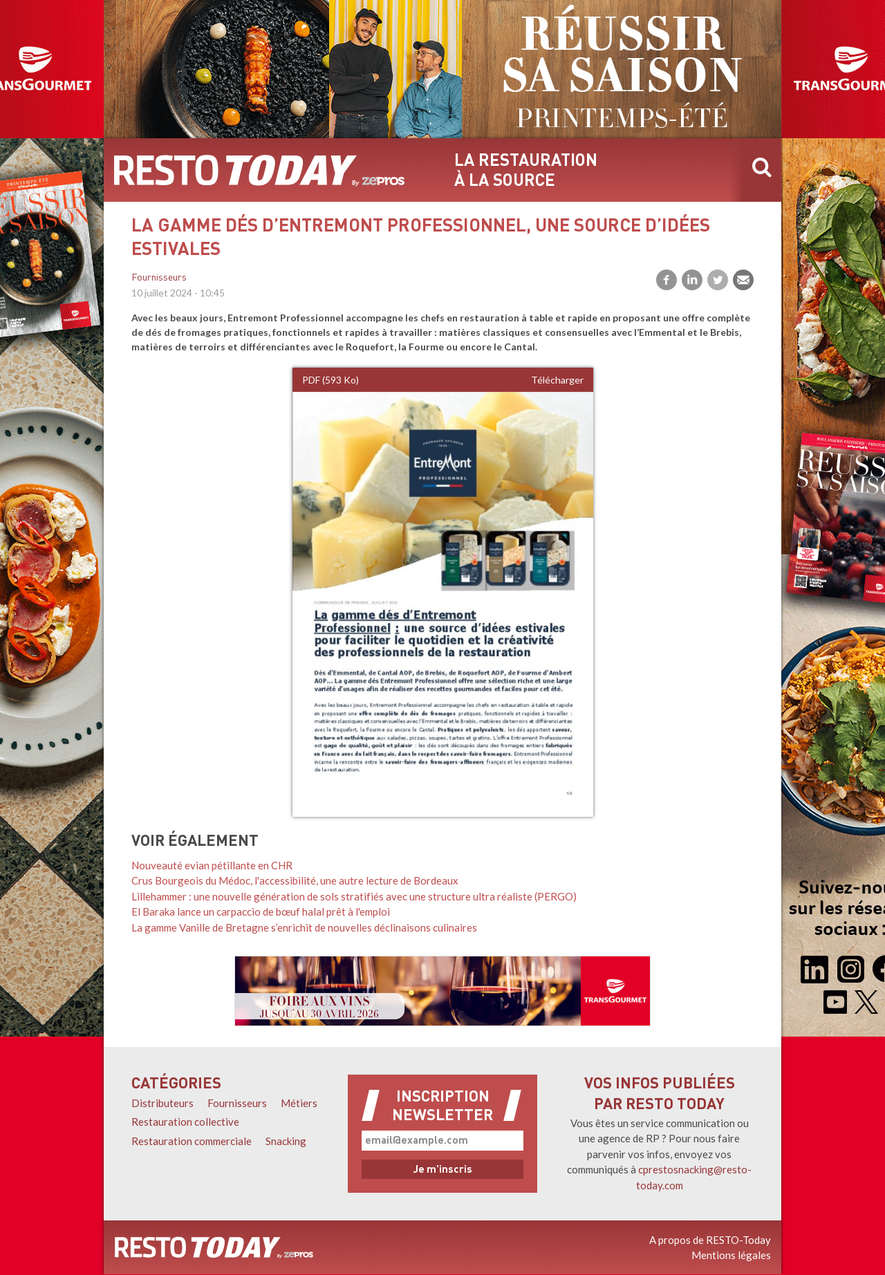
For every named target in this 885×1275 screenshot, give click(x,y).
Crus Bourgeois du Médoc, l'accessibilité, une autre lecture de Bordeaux (294, 880)
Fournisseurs (159, 278)
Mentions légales (731, 1255)
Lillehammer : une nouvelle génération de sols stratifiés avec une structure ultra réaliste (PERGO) (354, 896)
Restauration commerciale (191, 1141)
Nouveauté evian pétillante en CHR (211, 865)
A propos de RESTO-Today (710, 1240)
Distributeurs (162, 1103)
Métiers (299, 1103)
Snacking (286, 1141)
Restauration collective (185, 1121)
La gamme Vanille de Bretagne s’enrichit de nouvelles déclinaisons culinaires (304, 927)
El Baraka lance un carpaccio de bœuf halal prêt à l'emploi (260, 911)
